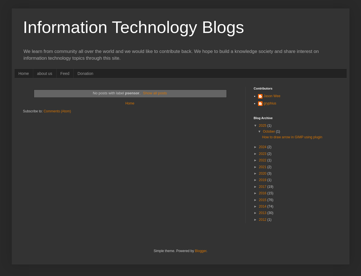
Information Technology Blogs (133, 27)
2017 (263, 187)
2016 (263, 193)
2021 (263, 167)
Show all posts (155, 93)
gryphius (270, 103)
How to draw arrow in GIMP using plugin (292, 137)
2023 (263, 154)
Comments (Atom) (57, 111)
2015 (263, 200)
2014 (263, 206)
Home (24, 73)
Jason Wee (272, 96)
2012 (263, 220)
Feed (64, 73)
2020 (263, 173)
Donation (85, 73)
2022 (263, 160)
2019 (263, 180)
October (269, 131)
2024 (263, 147)
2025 (263, 126)
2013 (263, 213)
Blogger (201, 251)
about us (44, 73)
